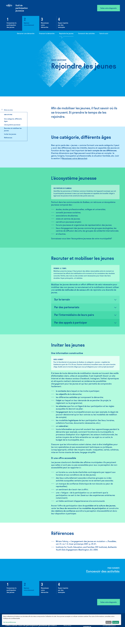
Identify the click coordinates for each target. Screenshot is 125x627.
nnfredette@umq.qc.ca (109, 625)
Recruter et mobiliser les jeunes (13, 129)
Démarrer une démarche (25, 33)
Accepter (115, 622)
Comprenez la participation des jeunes (11, 25)
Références (8, 138)
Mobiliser (55, 284)
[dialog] (61, 619)
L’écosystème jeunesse (12, 125)
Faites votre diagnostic (108, 8)
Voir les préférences (9, 622)
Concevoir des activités (86, 33)
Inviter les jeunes (10, 134)
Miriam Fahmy (67, 625)
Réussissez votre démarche (45, 25)
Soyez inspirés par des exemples (63, 25)
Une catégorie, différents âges (13, 120)
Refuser (108, 622)
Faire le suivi (103, 33)
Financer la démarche (46, 33)
